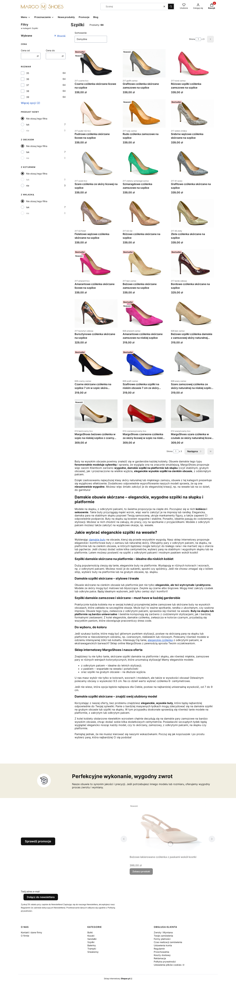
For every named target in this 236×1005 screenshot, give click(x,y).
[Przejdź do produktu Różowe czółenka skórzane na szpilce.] (144, 213)
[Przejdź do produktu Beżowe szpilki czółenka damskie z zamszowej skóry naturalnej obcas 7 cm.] (192, 313)
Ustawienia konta (163, 945)
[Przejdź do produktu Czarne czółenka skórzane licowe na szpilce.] (96, 63)
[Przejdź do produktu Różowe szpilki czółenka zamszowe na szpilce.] (192, 63)
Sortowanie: (81, 32)
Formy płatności (162, 939)
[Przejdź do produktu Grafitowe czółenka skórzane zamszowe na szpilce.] (144, 63)
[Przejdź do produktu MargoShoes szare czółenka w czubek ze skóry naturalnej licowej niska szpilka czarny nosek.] (192, 413)
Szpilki (90, 942)
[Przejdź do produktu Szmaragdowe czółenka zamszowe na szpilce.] (144, 163)
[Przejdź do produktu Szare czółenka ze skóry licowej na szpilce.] (96, 163)
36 (27, 79)
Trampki (91, 948)
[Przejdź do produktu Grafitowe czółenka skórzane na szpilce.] (192, 163)
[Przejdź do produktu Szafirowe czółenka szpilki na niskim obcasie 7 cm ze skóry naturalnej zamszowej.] (144, 363)
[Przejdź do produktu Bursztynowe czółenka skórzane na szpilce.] (96, 313)
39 (27, 97)
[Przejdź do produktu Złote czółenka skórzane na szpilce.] (192, 213)
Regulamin (159, 948)
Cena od (25, 50)
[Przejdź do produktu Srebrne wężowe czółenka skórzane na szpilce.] (192, 113)
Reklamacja (160, 958)
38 (27, 91)
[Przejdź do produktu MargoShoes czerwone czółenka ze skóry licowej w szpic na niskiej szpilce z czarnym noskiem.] (144, 413)
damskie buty (97, 539)
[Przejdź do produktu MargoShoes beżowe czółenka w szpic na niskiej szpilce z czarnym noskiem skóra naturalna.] (96, 413)
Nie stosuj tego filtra (36, 118)
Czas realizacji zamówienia (168, 942)
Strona (192, 39)
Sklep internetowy (117, 978)
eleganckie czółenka (160, 640)
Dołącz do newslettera (41, 897)
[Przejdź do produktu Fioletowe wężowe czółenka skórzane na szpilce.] (96, 213)
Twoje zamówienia (163, 935)
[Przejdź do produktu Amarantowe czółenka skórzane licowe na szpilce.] (96, 263)
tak (27, 124)
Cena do (50, 50)
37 (27, 85)
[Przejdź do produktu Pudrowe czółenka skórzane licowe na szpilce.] (96, 113)
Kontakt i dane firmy (31, 932)
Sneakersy (93, 951)
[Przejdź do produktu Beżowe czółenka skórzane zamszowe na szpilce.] (144, 263)
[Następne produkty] (195, 451)
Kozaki (90, 935)
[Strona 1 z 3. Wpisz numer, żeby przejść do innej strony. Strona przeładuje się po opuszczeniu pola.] (198, 39)
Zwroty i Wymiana (163, 932)
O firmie (25, 935)
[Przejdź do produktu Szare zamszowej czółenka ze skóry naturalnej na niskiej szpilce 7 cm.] (192, 363)
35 (27, 73)
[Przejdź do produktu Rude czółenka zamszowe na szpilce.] (144, 113)
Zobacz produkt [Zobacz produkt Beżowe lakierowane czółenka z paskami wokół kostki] (141, 871)
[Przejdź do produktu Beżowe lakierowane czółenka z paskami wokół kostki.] (168, 828)
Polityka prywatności (165, 961)
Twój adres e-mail (30, 891)
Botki (90, 932)
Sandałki (91, 939)
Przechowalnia (161, 951)
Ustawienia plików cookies (168, 964)
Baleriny (91, 945)
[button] (171, 6)
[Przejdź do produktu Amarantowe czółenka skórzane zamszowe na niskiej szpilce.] (144, 313)
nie (27, 130)
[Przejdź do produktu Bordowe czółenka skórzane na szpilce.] (192, 263)
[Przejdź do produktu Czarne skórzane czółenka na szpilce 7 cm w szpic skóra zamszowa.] (96, 363)
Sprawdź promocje (38, 841)
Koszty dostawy (162, 955)
